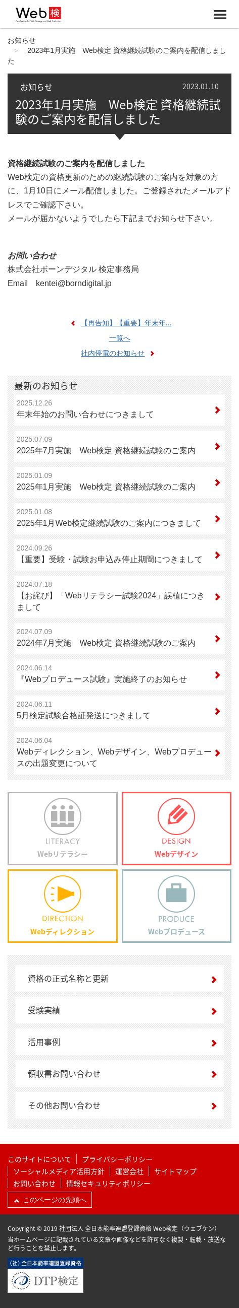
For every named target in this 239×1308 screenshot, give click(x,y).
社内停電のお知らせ (120, 353)
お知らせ (22, 40)
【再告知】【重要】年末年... (119, 323)
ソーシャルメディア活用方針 (59, 1171)
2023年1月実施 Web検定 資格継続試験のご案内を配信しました (118, 111)
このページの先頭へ (49, 1200)
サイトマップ (175, 1171)
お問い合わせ (34, 1183)
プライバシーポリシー (117, 1159)
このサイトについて (39, 1159)
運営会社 (129, 1171)
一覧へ (119, 338)
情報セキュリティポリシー (108, 1183)
